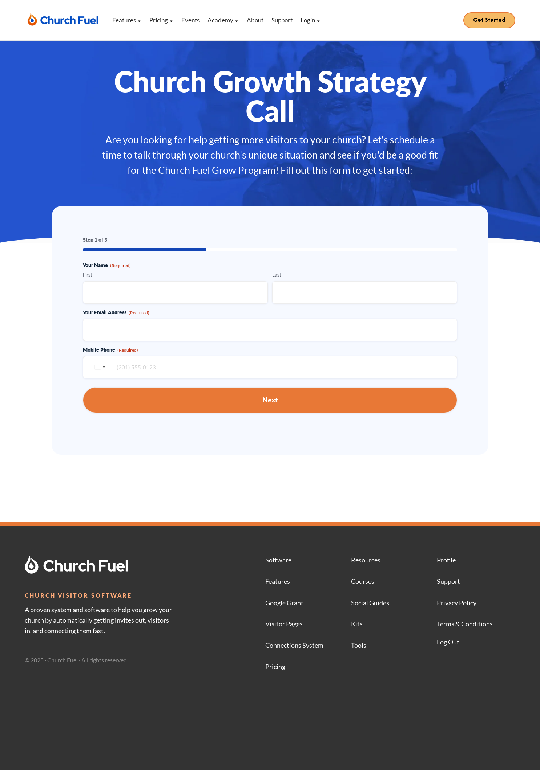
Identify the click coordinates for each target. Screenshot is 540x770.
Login (311, 20)
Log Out (448, 642)
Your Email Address (116, 312)
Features (126, 20)
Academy (223, 20)
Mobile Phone (110, 349)
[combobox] (98, 367)
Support (282, 20)
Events (190, 20)
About (255, 20)
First (87, 275)
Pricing (161, 20)
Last (276, 275)
